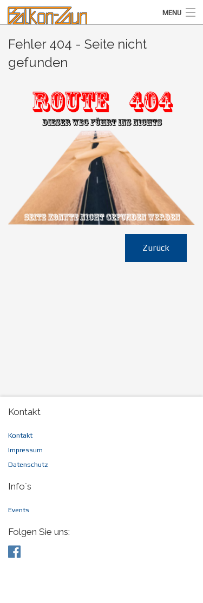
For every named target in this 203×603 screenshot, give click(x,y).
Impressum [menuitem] (25, 450)
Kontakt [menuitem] (20, 435)
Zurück (155, 248)
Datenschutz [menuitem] (28, 464)
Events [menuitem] (18, 510)
